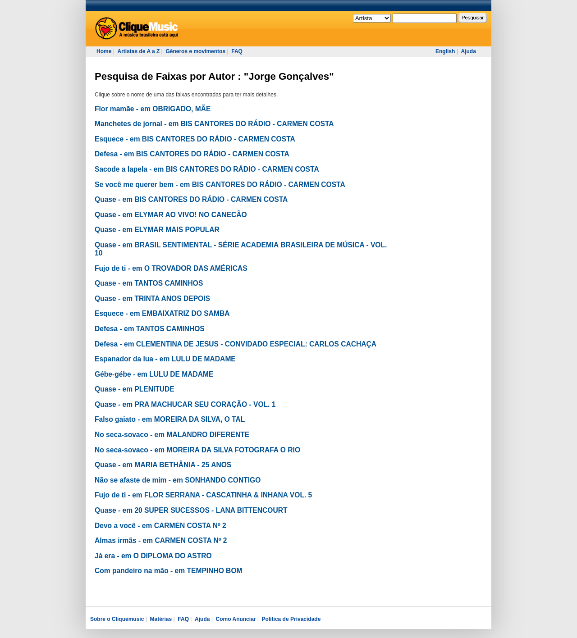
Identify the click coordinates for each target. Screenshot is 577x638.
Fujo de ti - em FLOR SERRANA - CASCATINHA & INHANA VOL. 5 (203, 495)
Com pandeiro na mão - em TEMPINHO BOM (169, 570)
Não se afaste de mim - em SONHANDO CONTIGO (178, 480)
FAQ (237, 51)
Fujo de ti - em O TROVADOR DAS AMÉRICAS (171, 268)
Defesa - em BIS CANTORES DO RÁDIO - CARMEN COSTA (192, 154)
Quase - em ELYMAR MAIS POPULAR (157, 229)
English (445, 51)
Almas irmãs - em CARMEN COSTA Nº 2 (161, 540)
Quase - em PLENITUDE (134, 389)
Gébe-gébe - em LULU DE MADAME (154, 374)
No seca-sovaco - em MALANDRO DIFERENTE (172, 434)
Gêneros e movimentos (195, 51)
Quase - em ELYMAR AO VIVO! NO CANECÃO (171, 215)
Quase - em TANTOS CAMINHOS (149, 283)
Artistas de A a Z (138, 51)
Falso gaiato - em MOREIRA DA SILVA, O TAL (170, 419)
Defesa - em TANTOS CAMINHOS (150, 329)
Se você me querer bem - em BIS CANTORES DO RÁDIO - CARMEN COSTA (220, 184)
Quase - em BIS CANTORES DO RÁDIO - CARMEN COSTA (191, 199)
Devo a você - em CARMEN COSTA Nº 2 (160, 525)
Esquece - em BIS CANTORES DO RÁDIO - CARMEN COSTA (195, 139)
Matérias (161, 619)
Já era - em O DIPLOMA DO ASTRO (153, 556)
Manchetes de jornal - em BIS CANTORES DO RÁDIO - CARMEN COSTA (214, 124)
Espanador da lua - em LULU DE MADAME (165, 359)
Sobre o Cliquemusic (117, 619)
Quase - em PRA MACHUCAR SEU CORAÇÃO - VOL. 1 (185, 404)
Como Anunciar (236, 619)
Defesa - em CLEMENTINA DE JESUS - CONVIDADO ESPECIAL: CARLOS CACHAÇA (235, 344)
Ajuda (468, 51)
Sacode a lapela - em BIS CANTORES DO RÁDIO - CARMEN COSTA (207, 169)
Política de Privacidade (291, 619)
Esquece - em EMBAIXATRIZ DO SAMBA (162, 313)
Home (103, 51)
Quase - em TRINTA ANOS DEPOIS (152, 298)
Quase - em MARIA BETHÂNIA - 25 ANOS (163, 465)
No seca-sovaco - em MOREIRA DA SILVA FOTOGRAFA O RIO (197, 450)
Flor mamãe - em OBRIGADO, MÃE (153, 109)
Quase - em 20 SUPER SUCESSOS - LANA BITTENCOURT (191, 510)
